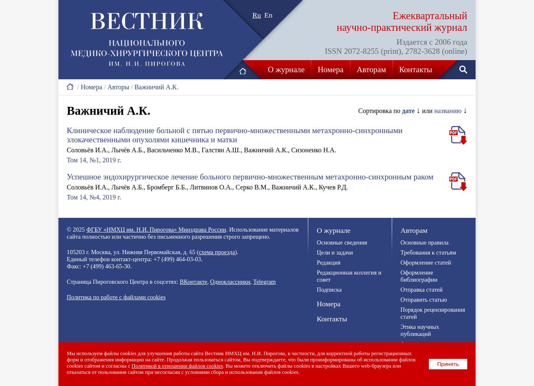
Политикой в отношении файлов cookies (177, 366)
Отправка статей (421, 289)
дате (408, 110)
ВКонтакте (193, 281)
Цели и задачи (335, 252)
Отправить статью (423, 299)
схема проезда (217, 252)
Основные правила (424, 242)
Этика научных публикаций (419, 330)
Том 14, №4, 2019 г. (94, 197)
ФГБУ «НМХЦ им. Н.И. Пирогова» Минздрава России (156, 229)
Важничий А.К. (156, 87)
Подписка (329, 289)
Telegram (264, 281)
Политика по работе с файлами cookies (116, 297)
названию (448, 110)
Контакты (415, 69)
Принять (448, 364)
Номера (331, 69)
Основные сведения (342, 242)
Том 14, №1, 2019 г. (94, 160)
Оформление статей (425, 262)
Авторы (118, 87)
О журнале (286, 69)
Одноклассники (230, 281)
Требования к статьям (428, 252)
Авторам (371, 69)
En (268, 15)
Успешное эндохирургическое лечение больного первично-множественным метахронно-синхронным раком (250, 176)
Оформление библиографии (418, 276)
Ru (256, 15)
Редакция (328, 262)
